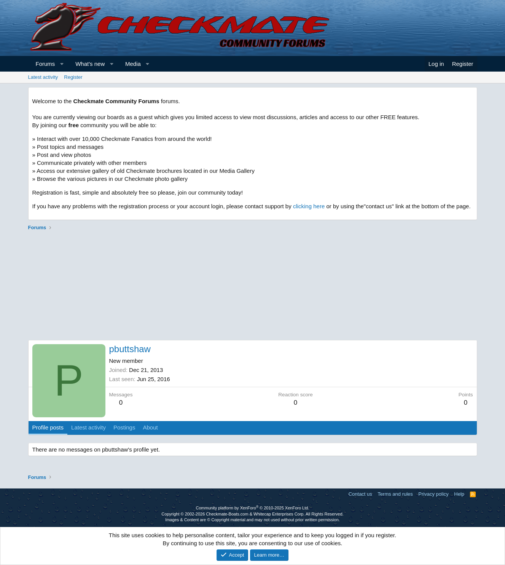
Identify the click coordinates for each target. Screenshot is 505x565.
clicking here (309, 206)
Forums (45, 64)
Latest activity (43, 77)
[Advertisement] (252, 286)
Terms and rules (395, 494)
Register (73, 77)
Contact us (360, 494)
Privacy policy (433, 494)
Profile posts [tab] (48, 427)
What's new (90, 64)
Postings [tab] (124, 427)
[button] (62, 64)
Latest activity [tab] (88, 427)
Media (133, 64)
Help (459, 494)
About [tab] (150, 427)
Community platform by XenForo (252, 508)
